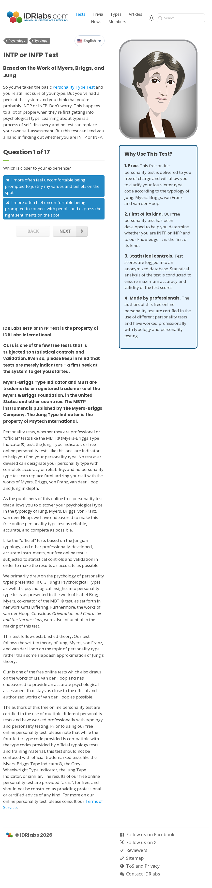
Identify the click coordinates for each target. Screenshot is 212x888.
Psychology (17, 40)
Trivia (97, 14)
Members (117, 21)
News (96, 21)
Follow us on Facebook (150, 834)
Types (115, 14)
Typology (40, 40)
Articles (135, 14)
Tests (80, 14)
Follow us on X (141, 842)
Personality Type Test (74, 87)
